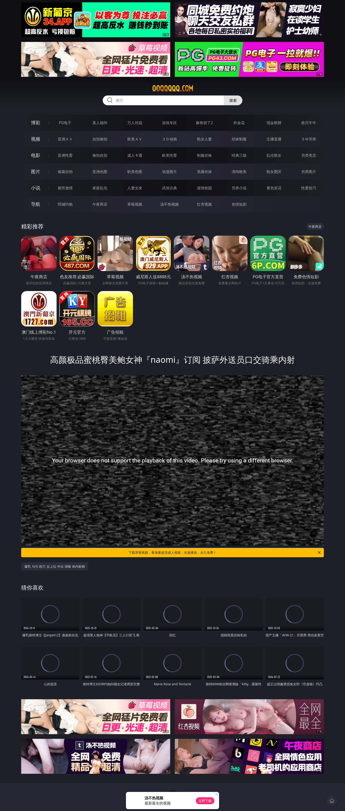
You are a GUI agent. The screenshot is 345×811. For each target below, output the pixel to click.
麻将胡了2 (204, 122)
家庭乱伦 (99, 187)
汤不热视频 (169, 204)
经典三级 (239, 155)
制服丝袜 (204, 155)
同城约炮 (65, 204)
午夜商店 (99, 204)
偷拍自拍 (99, 155)
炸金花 (239, 122)
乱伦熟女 (274, 155)
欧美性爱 (169, 155)
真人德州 (99, 122)
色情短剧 (239, 204)
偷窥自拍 (65, 171)
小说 (35, 188)
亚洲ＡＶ (65, 139)
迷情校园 (204, 187)
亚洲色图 (99, 171)
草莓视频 (134, 204)
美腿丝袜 (204, 171)
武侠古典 (169, 187)
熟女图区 (274, 171)
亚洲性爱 (65, 155)
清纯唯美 (239, 171)
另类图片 (308, 171)
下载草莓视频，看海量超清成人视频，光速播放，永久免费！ (225, 552)
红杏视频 (204, 204)
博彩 (35, 122)
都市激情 (65, 187)
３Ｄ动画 (169, 139)
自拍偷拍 (99, 139)
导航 (35, 204)
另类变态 (308, 155)
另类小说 (239, 187)
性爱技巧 (308, 187)
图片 (35, 171)
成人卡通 (134, 155)
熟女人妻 (204, 139)
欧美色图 (134, 171)
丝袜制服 (239, 139)
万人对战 (134, 122)
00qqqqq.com (172, 88)
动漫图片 (169, 171)
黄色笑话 (274, 187)
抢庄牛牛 (308, 122)
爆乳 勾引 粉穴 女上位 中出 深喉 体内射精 (54, 566)
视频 (35, 139)
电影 (35, 155)
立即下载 (205, 800)
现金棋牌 (274, 122)
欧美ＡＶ (134, 139)
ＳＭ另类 (308, 139)
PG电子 (65, 122)
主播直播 (274, 139)
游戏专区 (169, 122)
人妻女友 (134, 187)
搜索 (233, 100)
